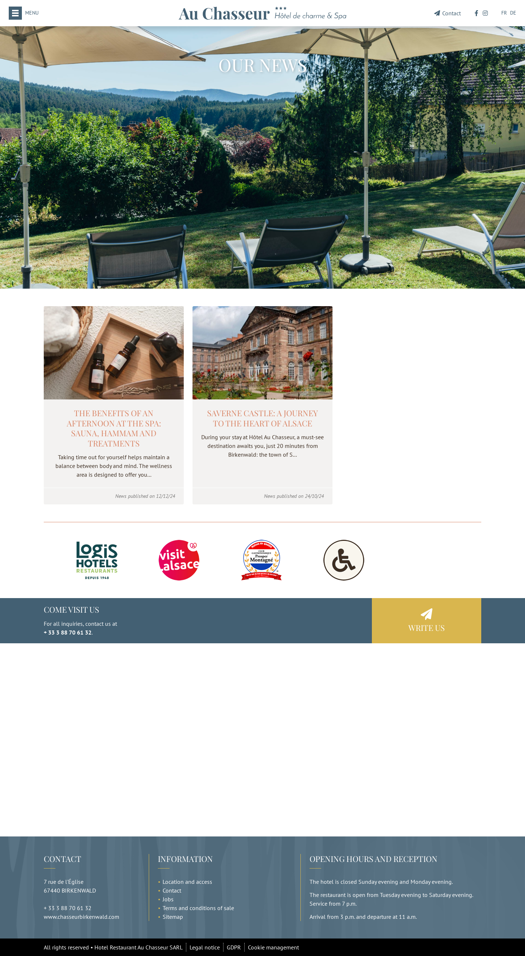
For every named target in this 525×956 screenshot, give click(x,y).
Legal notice (205, 947)
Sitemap (173, 916)
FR (504, 12)
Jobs (168, 899)
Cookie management (273, 947)
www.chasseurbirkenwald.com (81, 916)
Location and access (187, 881)
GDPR (234, 947)
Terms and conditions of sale (198, 908)
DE (513, 12)
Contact (447, 13)
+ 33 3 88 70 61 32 (68, 632)
